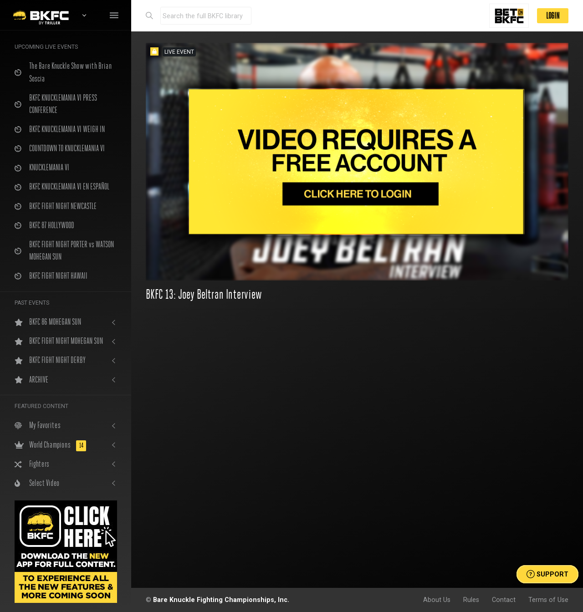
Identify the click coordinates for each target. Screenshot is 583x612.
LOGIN (552, 15)
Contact (504, 599)
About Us (436, 599)
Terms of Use (548, 599)
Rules (471, 599)
